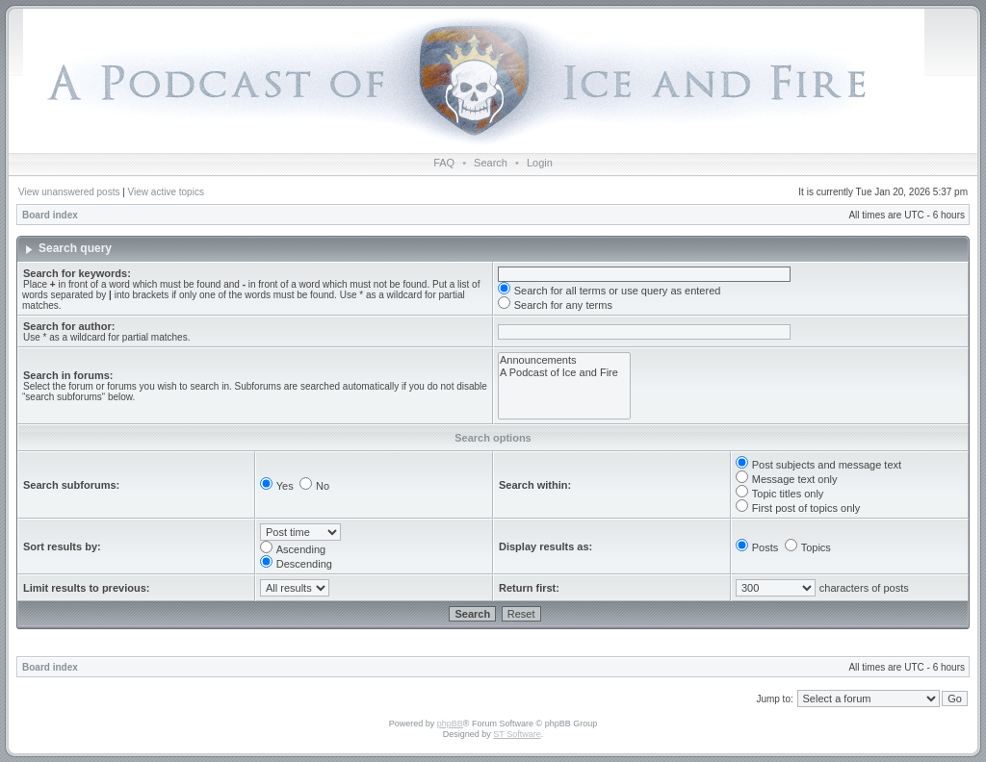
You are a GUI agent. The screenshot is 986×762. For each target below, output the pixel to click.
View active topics (166, 192)
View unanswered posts (68, 192)
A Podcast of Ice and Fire (564, 373)
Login (540, 162)
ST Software (516, 734)
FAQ (443, 162)
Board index (50, 215)
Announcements (564, 360)
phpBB (450, 723)
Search (490, 162)
